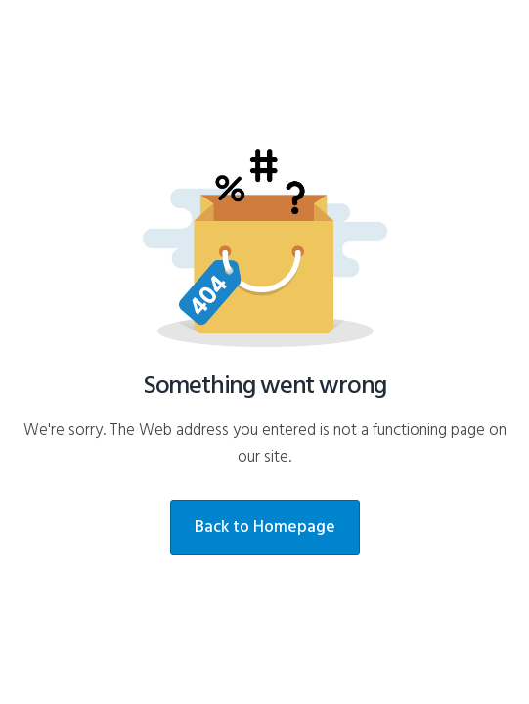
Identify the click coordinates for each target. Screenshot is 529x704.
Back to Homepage (265, 527)
